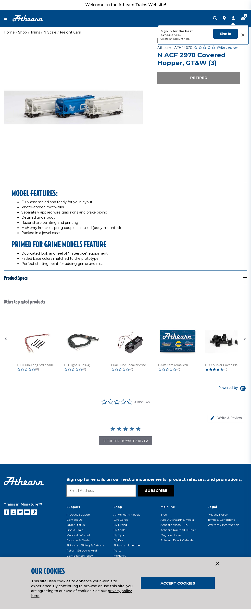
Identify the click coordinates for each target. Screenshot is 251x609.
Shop (22, 32)
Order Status (75, 525)
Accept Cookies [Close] (178, 583)
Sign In (225, 33)
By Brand (120, 525)
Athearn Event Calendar (178, 540)
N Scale (49, 32)
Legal (212, 507)
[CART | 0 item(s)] (243, 18)
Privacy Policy (218, 514)
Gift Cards (120, 519)
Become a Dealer (78, 540)
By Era (118, 540)
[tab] (226, 418)
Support (73, 507)
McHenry (119, 555)
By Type (119, 535)
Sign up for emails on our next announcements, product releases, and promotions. (154, 479)
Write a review (227, 47)
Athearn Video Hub (174, 525)
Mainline (168, 507)
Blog (164, 514)
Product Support (78, 514)
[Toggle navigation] (8, 18)
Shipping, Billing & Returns (85, 545)
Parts (117, 550)
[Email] (101, 491)
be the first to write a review (126, 441)
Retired (198, 77)
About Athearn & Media (177, 519)
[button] (6, 339)
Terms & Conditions (221, 519)
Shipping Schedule (126, 545)
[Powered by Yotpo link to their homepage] (233, 389)
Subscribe (156, 490)
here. (187, 38)
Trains (35, 32)
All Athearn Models (126, 514)
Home (9, 32)
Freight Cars (70, 32)
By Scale (119, 530)
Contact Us (74, 519)
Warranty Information (223, 525)
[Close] (217, 564)
